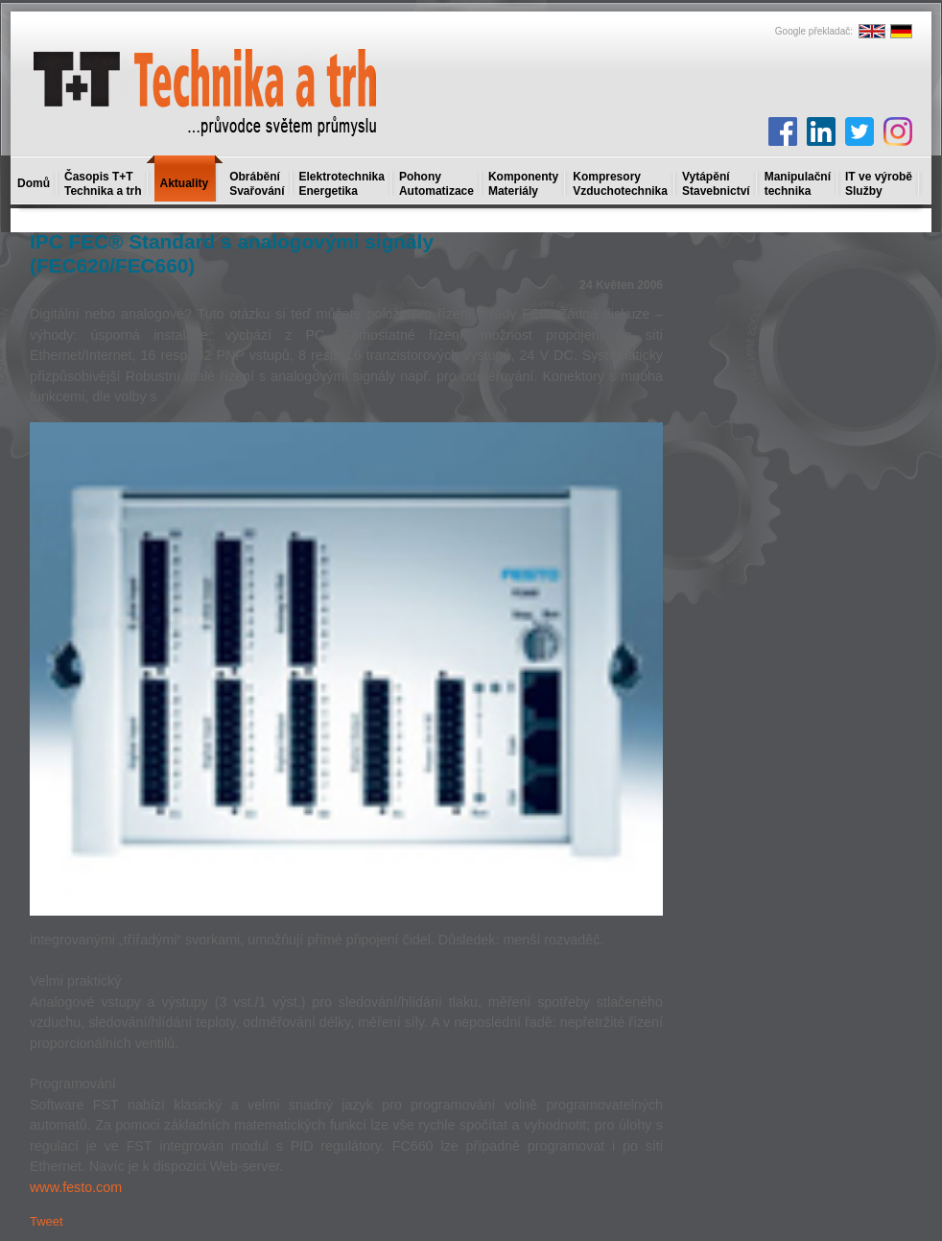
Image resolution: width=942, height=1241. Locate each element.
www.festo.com (76, 1187)
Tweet (46, 1221)
